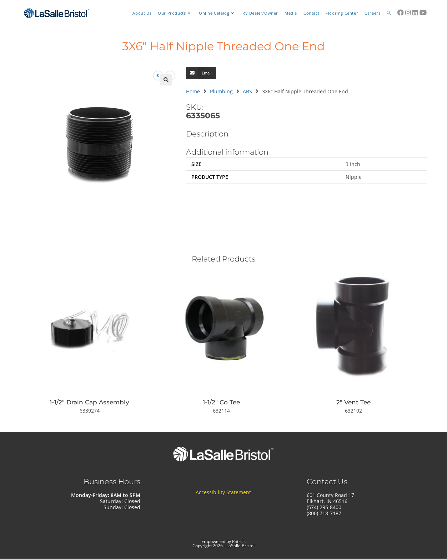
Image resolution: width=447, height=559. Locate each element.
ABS (247, 91)
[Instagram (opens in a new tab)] (408, 12)
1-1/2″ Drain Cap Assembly (89, 402)
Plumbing (221, 91)
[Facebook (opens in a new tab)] (401, 12)
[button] (166, 80)
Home (193, 91)
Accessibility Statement (223, 492)
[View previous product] (158, 76)
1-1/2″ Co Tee (221, 402)
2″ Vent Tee (353, 402)
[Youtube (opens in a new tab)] (423, 12)
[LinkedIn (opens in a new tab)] (415, 12)
